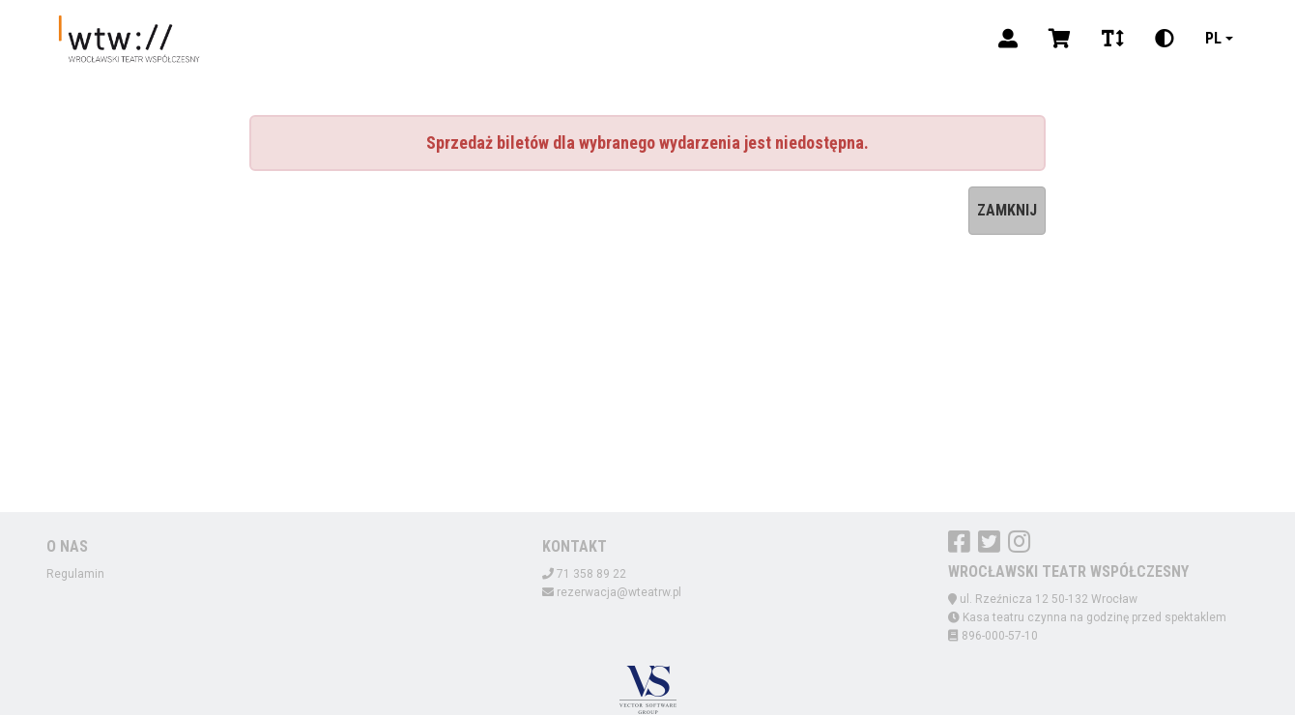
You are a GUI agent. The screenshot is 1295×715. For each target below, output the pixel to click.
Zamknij (1007, 210)
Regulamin (75, 574)
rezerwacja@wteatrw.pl (619, 592)
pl (1213, 38)
